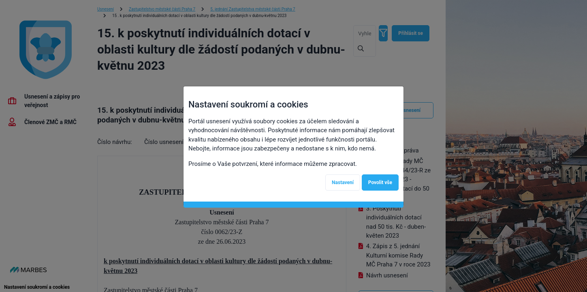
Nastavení (343, 182)
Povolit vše (380, 182)
